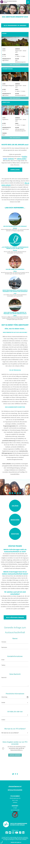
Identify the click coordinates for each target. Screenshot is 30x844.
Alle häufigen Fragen (15, 617)
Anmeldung (15, 170)
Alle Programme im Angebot (15, 25)
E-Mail (15, 808)
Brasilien (24, 156)
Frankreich (11, 158)
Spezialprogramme (15, 790)
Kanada (5, 158)
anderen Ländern (21, 158)
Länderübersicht (15, 786)
